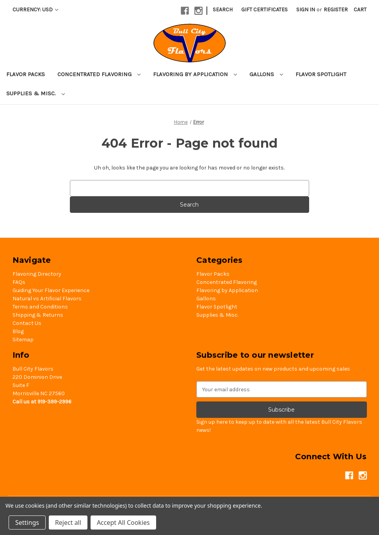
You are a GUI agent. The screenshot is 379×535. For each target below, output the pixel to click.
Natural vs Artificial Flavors (47, 298)
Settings (27, 522)
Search (223, 9)
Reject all (68, 522)
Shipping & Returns (37, 315)
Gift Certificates (264, 9)
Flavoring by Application (195, 74)
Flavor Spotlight (320, 74)
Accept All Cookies (123, 522)
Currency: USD (35, 9)
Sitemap (23, 339)
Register (336, 9)
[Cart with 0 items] (360, 9)
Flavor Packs (25, 74)
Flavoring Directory (36, 274)
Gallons (266, 74)
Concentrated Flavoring (99, 74)
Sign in (305, 9)
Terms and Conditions (40, 306)
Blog (18, 331)
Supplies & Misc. (35, 93)
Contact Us (26, 323)
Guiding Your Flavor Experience (50, 290)
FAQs (18, 282)
